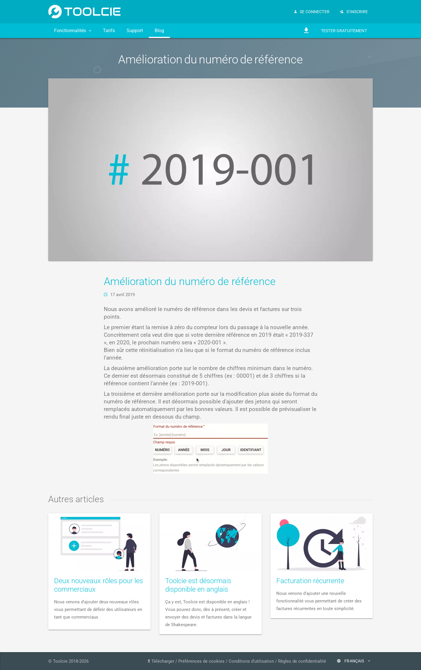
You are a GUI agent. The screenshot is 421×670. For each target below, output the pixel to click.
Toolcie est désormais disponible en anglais (198, 585)
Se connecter (311, 11)
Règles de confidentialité (302, 661)
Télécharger (161, 661)
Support (135, 30)
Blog (159, 30)
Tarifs (109, 30)
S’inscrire (354, 11)
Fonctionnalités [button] (72, 30)
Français (353, 661)
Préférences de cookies (201, 661)
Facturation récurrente (310, 581)
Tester (344, 31)
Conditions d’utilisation (251, 661)
